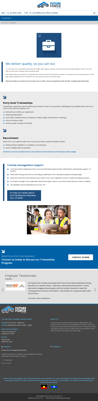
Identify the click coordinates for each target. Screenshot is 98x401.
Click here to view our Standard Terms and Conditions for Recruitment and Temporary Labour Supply (39, 152)
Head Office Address (10, 329)
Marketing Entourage (63, 398)
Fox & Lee (39, 398)
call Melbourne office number (41, 13)
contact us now (80, 257)
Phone (4, 323)
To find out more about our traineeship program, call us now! (23, 195)
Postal (4, 337)
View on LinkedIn (6, 363)
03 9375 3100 (11, 13)
